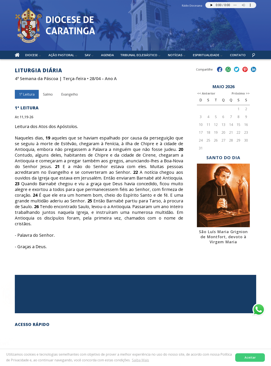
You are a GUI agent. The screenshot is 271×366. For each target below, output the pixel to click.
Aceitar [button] (250, 357)
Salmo (48, 94)
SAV (87, 55)
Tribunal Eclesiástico (138, 55)
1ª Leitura (27, 94)
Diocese (31, 55)
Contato (238, 55)
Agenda (107, 55)
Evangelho (69, 94)
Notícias (175, 55)
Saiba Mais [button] (140, 360)
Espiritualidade (206, 55)
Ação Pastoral (61, 55)
